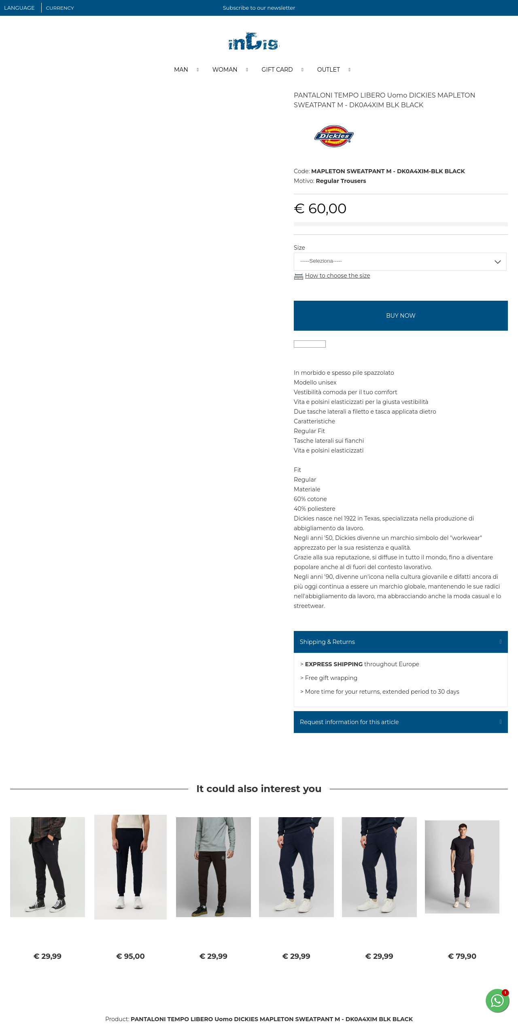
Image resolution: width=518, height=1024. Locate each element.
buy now (400, 315)
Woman (225, 70)
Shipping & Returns (327, 642)
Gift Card (277, 70)
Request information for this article (349, 722)
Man (181, 70)
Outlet (328, 70)
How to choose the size (337, 276)
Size (299, 248)
